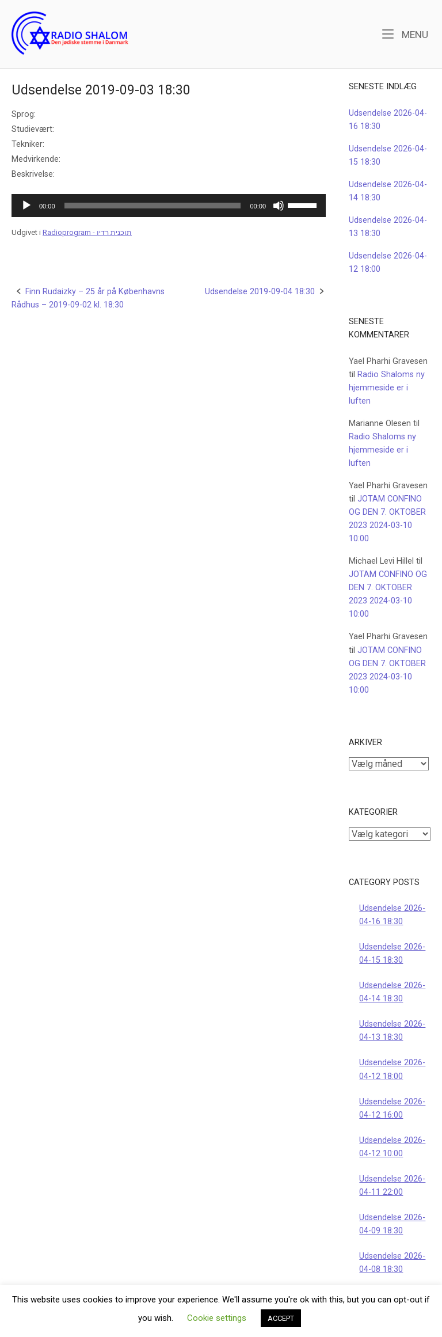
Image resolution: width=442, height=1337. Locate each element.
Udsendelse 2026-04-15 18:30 (392, 953)
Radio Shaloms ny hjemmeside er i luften (387, 388)
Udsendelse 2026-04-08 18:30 (392, 1262)
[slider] (152, 205)
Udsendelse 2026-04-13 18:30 (392, 1030)
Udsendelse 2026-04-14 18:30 (392, 992)
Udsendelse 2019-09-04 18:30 (260, 292)
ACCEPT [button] (281, 1318)
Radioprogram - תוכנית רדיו (87, 232)
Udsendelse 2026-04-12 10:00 (392, 1147)
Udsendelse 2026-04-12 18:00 (392, 1069)
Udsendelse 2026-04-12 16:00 (392, 1108)
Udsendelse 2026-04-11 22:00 (392, 1185)
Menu (405, 33)
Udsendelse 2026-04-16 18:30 (392, 914)
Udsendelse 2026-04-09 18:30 (392, 1224)
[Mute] (278, 205)
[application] (169, 205)
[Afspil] (26, 205)
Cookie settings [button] (216, 1318)
